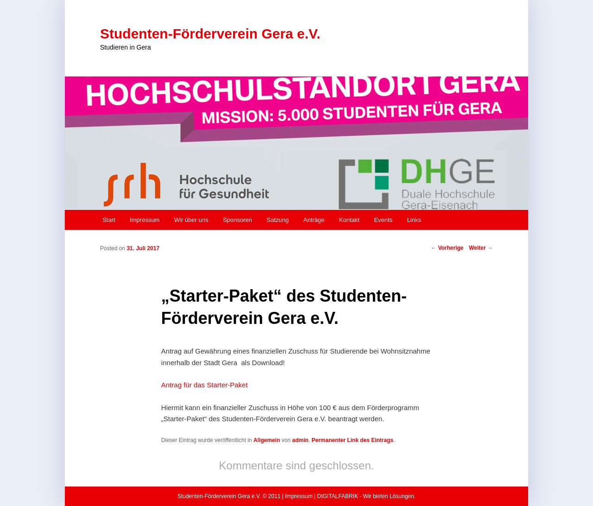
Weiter (481, 248)
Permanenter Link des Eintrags (352, 440)
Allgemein (266, 440)
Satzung (278, 219)
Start (108, 219)
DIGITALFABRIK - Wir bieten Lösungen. (366, 496)
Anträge (314, 219)
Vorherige (447, 248)
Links (414, 219)
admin (300, 440)
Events (383, 219)
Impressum (144, 219)
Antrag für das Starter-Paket (204, 385)
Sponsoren (237, 219)
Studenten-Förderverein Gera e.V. (210, 33)
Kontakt (349, 219)
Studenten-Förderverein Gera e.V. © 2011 (229, 496)
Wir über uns (191, 219)
